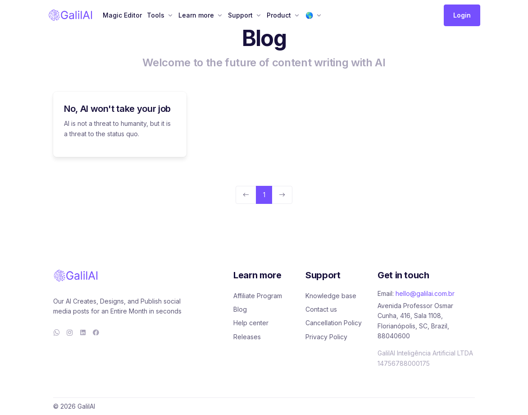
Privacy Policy (326, 337)
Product (279, 15)
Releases (247, 337)
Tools (155, 15)
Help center (251, 323)
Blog (240, 309)
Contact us (321, 309)
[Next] (282, 195)
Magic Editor (122, 15)
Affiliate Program (257, 296)
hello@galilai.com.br (425, 293)
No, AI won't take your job (117, 108)
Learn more (196, 15)
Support (240, 15)
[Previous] (246, 195)
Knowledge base (330, 296)
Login (462, 15)
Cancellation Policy (333, 323)
